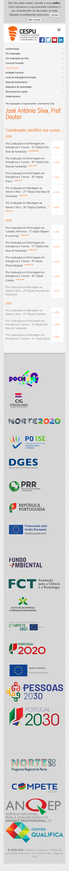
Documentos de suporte (16, 91)
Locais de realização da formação (21, 77)
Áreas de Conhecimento (16, 82)
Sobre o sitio (44, 853)
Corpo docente (12, 67)
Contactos (43, 849)
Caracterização (12, 48)
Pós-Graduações (13, 53)
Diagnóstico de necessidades (19, 86)
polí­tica (56, 2)
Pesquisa (30, 849)
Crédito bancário (13, 96)
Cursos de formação (15, 63)
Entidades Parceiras (15, 72)
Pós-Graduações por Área (17, 58)
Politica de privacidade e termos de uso (33, 851)
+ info (56, 147)
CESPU (22, 33)
